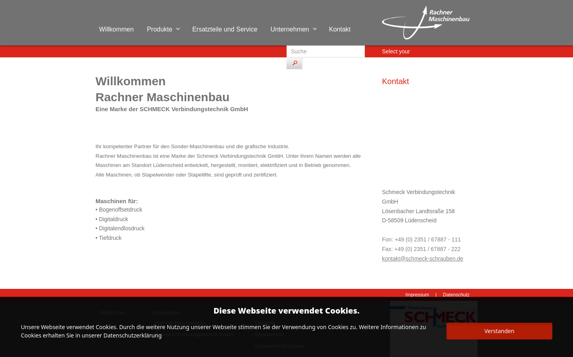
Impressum (417, 295)
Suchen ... (286, 45)
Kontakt (340, 29)
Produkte (159, 29)
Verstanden (499, 331)
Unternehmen (290, 29)
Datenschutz (456, 295)
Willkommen (116, 29)
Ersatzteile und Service (224, 29)
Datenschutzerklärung (132, 335)
